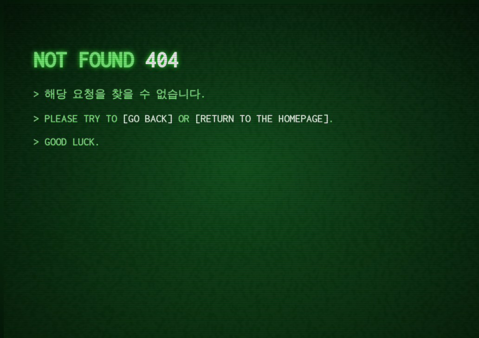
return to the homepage (262, 118)
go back (147, 118)
